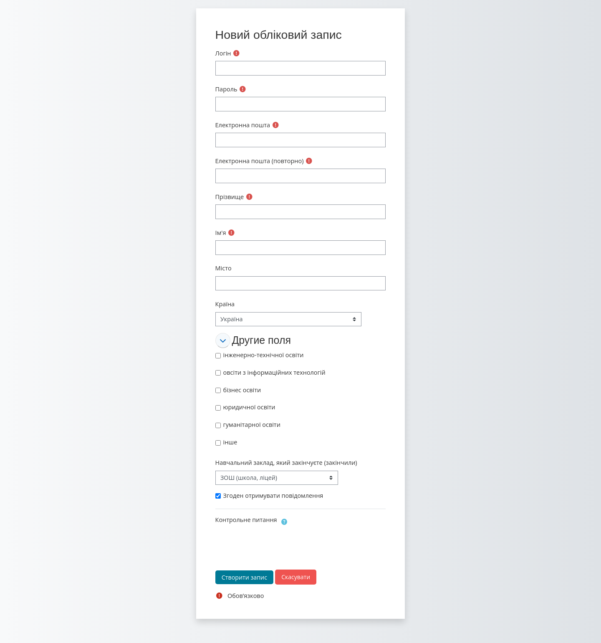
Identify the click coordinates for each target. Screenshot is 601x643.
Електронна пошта (242, 125)
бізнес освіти (242, 390)
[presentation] (278, 543)
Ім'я (220, 233)
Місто (223, 268)
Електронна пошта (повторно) (259, 161)
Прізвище (229, 197)
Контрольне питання (246, 520)
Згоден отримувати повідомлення (273, 495)
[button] (222, 340)
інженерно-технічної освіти (263, 355)
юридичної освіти (249, 407)
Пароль (226, 89)
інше (230, 442)
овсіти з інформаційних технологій (274, 372)
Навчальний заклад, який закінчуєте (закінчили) (286, 462)
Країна (225, 304)
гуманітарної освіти (251, 425)
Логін (223, 53)
